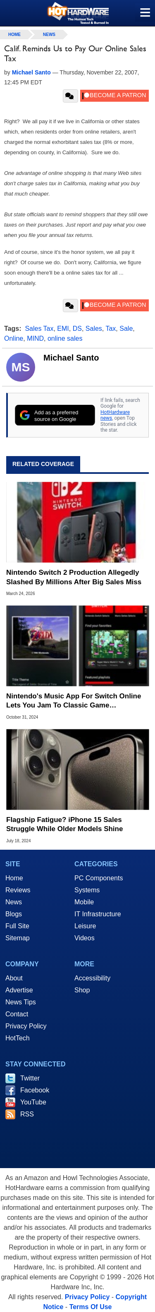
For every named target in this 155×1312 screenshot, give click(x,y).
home (14, 34)
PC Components (98, 878)
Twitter (30, 1078)
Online (13, 338)
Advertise (19, 990)
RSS (27, 1114)
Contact (16, 1014)
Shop (82, 990)
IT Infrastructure (97, 914)
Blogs (13, 914)
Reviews (17, 890)
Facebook (34, 1090)
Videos (84, 938)
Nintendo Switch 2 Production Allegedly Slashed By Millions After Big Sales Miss (73, 577)
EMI (63, 328)
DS (77, 328)
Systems (87, 890)
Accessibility (92, 978)
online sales (65, 338)
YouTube (33, 1102)
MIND (35, 338)
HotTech (17, 1038)
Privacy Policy (26, 1026)
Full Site (17, 926)
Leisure (85, 926)
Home (14, 878)
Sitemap (17, 938)
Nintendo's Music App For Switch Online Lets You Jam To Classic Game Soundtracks (73, 701)
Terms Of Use (90, 1306)
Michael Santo (71, 357)
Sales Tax (39, 328)
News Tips (20, 1002)
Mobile (84, 902)
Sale (126, 328)
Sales (94, 328)
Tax (110, 328)
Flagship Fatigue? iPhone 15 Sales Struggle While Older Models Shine (64, 824)
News (49, 34)
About (14, 978)
